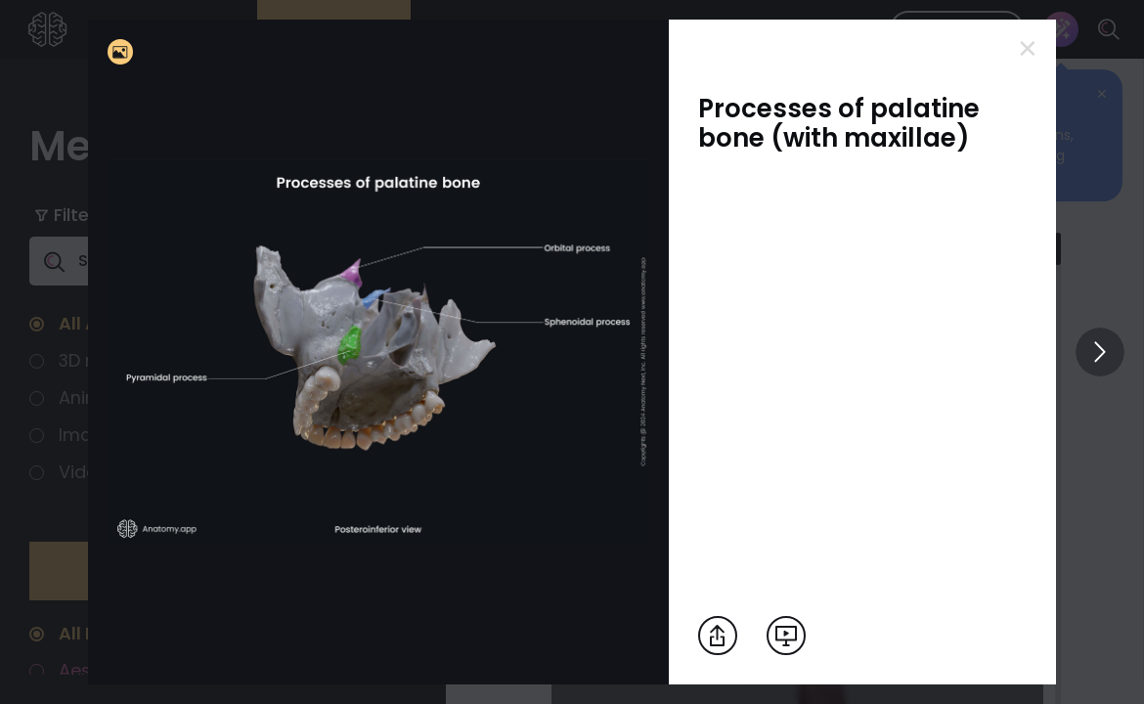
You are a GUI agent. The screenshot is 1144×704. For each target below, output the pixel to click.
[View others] (1100, 352)
